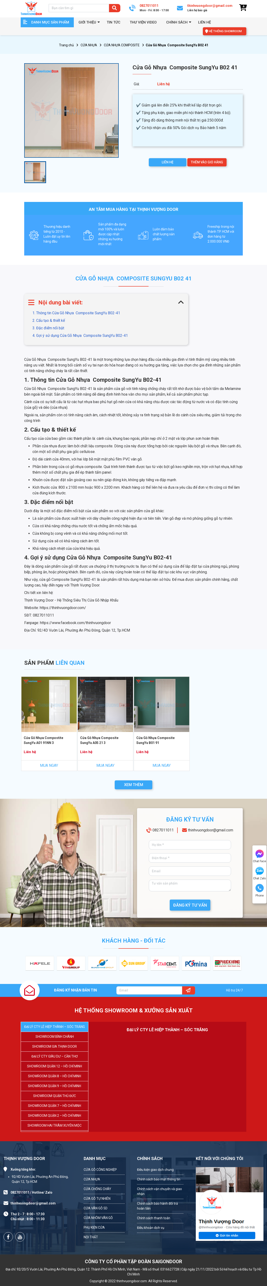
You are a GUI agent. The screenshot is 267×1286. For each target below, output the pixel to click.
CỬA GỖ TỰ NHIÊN (97, 1198)
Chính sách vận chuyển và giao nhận (159, 1191)
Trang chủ (66, 45)
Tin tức (113, 22)
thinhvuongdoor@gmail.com (210, 830)
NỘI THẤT (91, 1237)
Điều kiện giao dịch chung (155, 1170)
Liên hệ (204, 22)
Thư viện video (143, 22)
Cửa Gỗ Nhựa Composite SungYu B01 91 (155, 740)
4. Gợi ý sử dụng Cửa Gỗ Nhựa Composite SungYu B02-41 (80, 335)
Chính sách (177, 22)
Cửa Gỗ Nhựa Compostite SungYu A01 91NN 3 (43, 740)
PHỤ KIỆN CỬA (94, 1227)
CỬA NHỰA (89, 45)
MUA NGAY (49, 765)
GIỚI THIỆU (87, 22)
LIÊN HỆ (167, 162)
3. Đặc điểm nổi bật (48, 328)
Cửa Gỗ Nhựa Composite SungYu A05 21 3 (99, 740)
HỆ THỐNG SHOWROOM (225, 31)
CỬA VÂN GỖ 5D (95, 1208)
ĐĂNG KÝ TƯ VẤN (190, 905)
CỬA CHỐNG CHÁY (97, 1189)
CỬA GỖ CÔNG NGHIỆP (100, 1170)
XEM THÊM (133, 785)
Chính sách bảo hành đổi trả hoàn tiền (157, 1206)
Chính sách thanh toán (153, 1218)
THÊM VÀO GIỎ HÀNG (207, 162)
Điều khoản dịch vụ (150, 1228)
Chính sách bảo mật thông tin (158, 1179)
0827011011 (163, 830)
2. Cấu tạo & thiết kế (48, 320)
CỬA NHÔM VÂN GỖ (98, 1218)
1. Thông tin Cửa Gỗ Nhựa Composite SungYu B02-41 (76, 313)
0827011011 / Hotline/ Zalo (31, 1192)
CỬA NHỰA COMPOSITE (122, 45)
